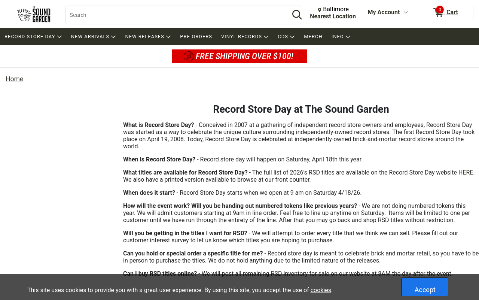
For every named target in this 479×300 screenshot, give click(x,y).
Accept (425, 290)
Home (14, 79)
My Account (384, 12)
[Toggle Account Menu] (405, 12)
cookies (321, 290)
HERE (465, 172)
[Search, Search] (174, 15)
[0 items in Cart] (445, 12)
